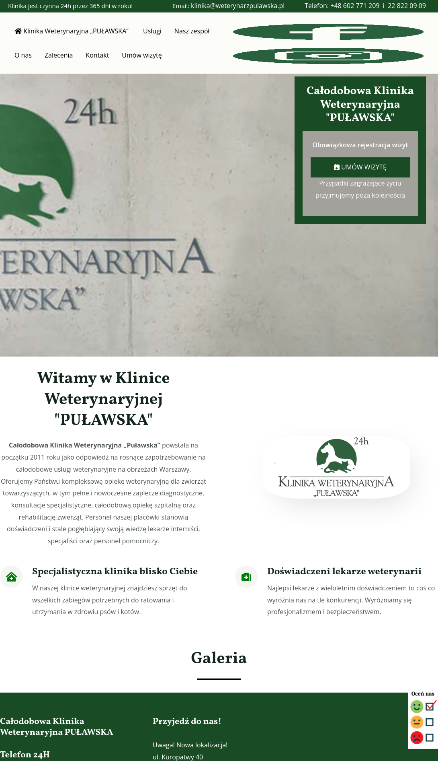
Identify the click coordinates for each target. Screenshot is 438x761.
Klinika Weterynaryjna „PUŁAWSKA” (72, 31)
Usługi (152, 31)
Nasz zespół (192, 31)
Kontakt (97, 55)
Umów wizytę (142, 55)
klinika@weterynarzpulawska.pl (237, 5)
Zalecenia (59, 55)
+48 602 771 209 (354, 5)
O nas (23, 55)
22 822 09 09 (407, 5)
